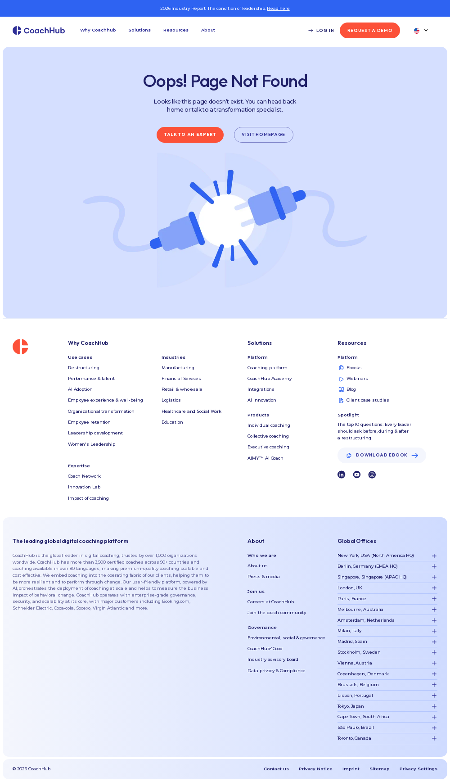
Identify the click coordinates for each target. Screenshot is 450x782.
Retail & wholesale (182, 389)
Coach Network (84, 476)
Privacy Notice (316, 768)
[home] (39, 30)
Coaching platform (267, 367)
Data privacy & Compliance (277, 670)
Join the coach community (277, 612)
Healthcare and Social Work (191, 411)
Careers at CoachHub (270, 601)
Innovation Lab (84, 486)
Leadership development (95, 432)
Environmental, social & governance (286, 637)
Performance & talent (91, 378)
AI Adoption (80, 389)
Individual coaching (269, 425)
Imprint (351, 768)
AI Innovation (262, 400)
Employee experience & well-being (105, 400)
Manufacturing (178, 367)
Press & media (264, 576)
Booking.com (175, 601)
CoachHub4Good (265, 648)
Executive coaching (268, 446)
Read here (278, 8)
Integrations (261, 389)
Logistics (171, 400)
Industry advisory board (273, 659)
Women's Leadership (91, 444)
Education (172, 422)
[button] (98, 30)
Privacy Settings (418, 768)
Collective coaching (268, 436)
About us (257, 565)
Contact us (276, 768)
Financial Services (181, 378)
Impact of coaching (88, 498)
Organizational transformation (101, 411)
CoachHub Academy (269, 378)
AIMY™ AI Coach (266, 458)
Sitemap (379, 768)
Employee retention (89, 422)
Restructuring (83, 367)
